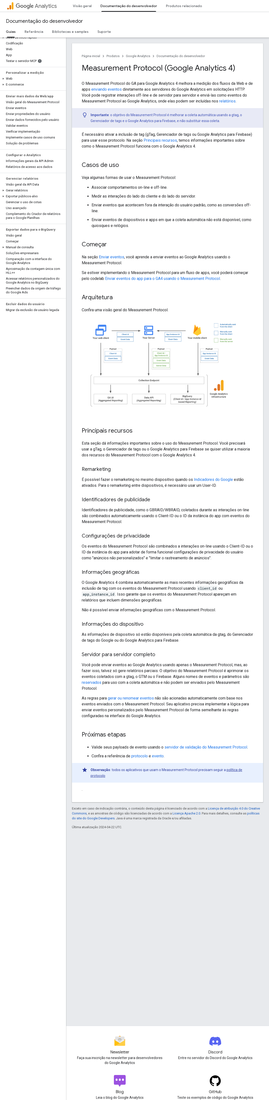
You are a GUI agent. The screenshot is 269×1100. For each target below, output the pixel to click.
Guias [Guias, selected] (11, 31)
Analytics (36, 6)
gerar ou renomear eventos (131, 698)
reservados (91, 682)
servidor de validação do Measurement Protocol (205, 747)
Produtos (113, 56)
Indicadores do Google (213, 479)
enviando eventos (106, 89)
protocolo (139, 756)
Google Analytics (138, 56)
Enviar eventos (111, 257)
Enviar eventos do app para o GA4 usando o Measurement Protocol (162, 278)
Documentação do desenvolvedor (44, 21)
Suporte (104, 31)
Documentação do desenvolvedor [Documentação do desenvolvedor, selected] (128, 6)
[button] (32, 37)
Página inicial (91, 56)
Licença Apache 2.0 (186, 813)
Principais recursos (160, 140)
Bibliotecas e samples (70, 31)
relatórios (227, 101)
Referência (34, 31)
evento (158, 756)
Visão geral (82, 6)
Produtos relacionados (185, 6)
